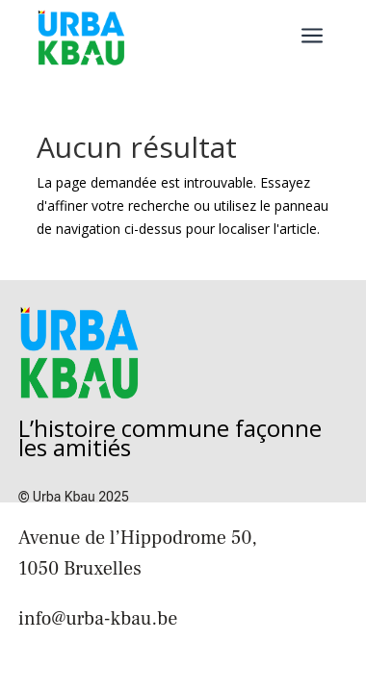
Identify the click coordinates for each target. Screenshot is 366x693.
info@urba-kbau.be (97, 618)
